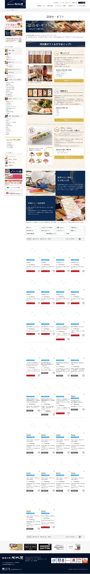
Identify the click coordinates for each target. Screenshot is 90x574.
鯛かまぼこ (9, 142)
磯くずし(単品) (9, 92)
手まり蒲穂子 (10, 147)
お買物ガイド (71, 6)
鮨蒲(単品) (8, 84)
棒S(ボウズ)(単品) (10, 82)
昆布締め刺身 (9, 125)
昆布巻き (8, 129)
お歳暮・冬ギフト (10, 101)
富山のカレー (9, 130)
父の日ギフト (9, 105)
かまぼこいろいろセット (11, 106)
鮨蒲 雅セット (9, 58)
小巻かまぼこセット (10, 75)
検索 (63, 3)
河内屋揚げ (8, 103)
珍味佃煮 (8, 124)
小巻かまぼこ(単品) (10, 87)
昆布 (7, 127)
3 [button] (81, 239)
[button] (76, 239)
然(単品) (8, 91)
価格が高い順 (43, 239)
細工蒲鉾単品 (10, 145)
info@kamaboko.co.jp (9, 562)
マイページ (68, 2)
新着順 (49, 239)
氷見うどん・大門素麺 (11, 122)
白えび (7, 132)
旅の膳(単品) (9, 94)
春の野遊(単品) (9, 96)
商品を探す (50, 6)
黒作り (7, 120)
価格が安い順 (36, 239)
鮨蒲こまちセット (10, 65)
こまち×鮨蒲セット (10, 66)
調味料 (7, 134)
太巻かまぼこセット (10, 77)
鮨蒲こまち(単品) (10, 85)
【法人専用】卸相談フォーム (8, 564)
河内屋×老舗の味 (9, 111)
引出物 (7, 113)
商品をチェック (68, 80)
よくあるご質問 (81, 6)
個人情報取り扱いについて (16, 569)
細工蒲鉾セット (10, 144)
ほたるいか (8, 119)
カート (82, 2)
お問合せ (75, 2)
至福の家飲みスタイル (11, 108)
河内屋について (41, 6)
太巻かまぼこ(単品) (10, 89)
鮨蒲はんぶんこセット (11, 59)
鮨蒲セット (8, 56)
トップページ (7, 10)
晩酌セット (8, 110)
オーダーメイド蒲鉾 (60, 6)
